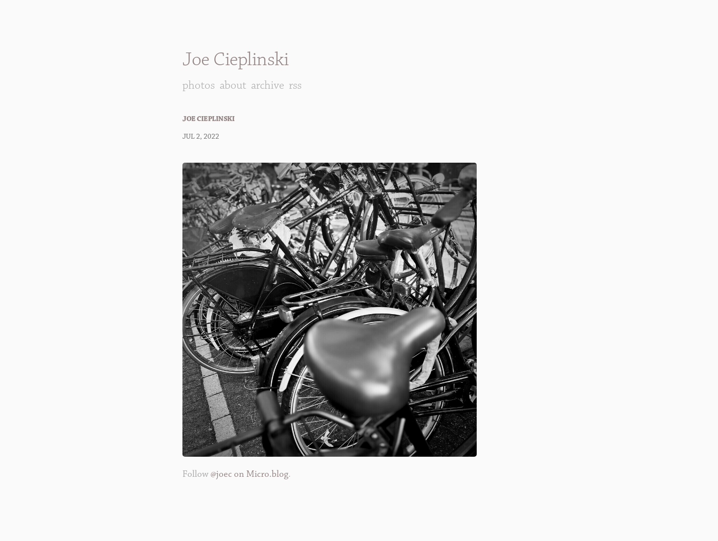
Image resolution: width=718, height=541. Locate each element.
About (233, 85)
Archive (267, 85)
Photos (198, 85)
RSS (295, 85)
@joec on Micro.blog (249, 474)
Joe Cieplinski (235, 60)
